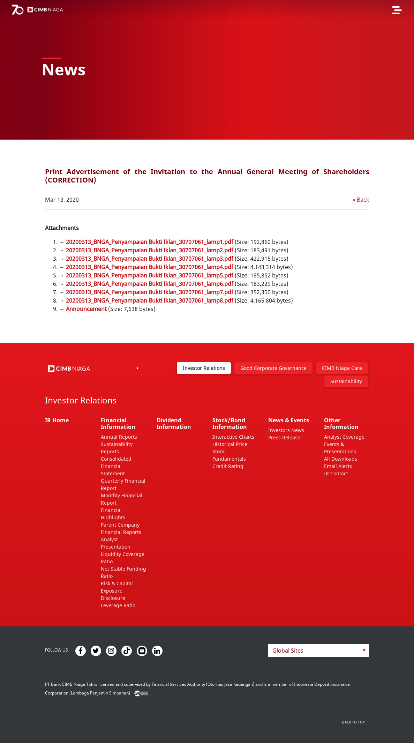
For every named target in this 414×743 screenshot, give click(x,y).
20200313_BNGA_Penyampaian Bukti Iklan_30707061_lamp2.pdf (149, 250)
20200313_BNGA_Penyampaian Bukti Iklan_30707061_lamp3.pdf (149, 258)
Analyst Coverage (344, 436)
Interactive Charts (233, 436)
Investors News (286, 430)
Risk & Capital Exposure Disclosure (117, 590)
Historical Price (229, 444)
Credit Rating (227, 466)
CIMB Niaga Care (342, 368)
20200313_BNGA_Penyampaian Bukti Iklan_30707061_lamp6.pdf (149, 284)
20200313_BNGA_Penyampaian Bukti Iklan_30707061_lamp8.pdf (149, 300)
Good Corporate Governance (273, 368)
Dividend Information (174, 423)
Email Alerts (338, 466)
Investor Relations (204, 368)
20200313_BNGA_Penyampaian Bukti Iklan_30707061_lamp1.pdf (149, 242)
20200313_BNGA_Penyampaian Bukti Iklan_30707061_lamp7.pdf (149, 292)
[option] (207, 70)
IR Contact (336, 473)
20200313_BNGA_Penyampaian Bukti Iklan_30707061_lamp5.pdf (149, 275)
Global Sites (287, 650)
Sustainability (346, 381)
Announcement (86, 309)
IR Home (57, 420)
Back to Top (355, 722)
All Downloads (340, 458)
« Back (361, 199)
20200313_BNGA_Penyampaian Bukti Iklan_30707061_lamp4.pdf (149, 267)
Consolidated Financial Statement (116, 466)
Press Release (284, 437)
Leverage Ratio (118, 605)
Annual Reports (119, 436)
